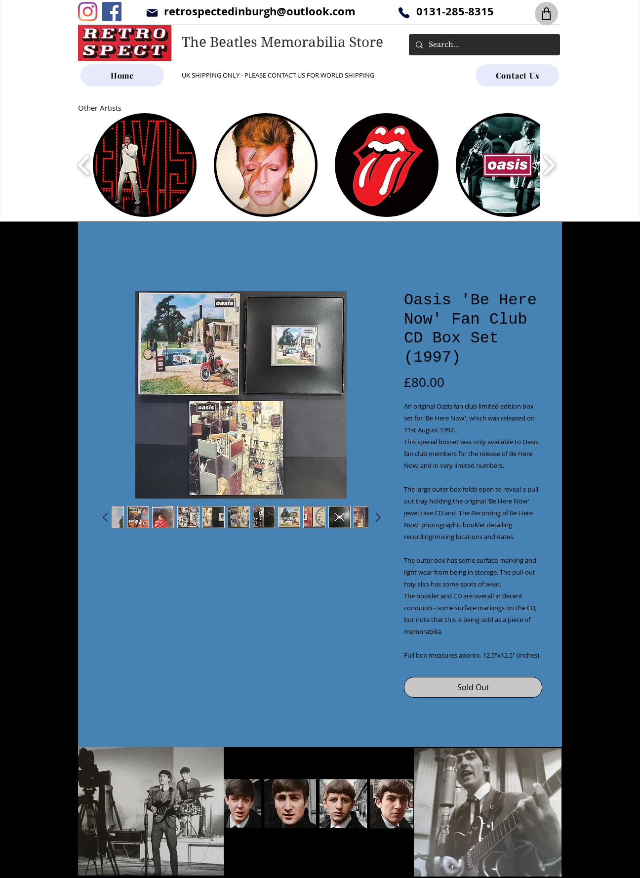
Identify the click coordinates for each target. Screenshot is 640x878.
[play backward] (84, 165)
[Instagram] (87, 11)
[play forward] (549, 165)
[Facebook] (111, 11)
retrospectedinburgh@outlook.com (260, 11)
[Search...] (484, 44)
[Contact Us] (517, 75)
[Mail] (152, 12)
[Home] (122, 75)
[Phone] (404, 12)
